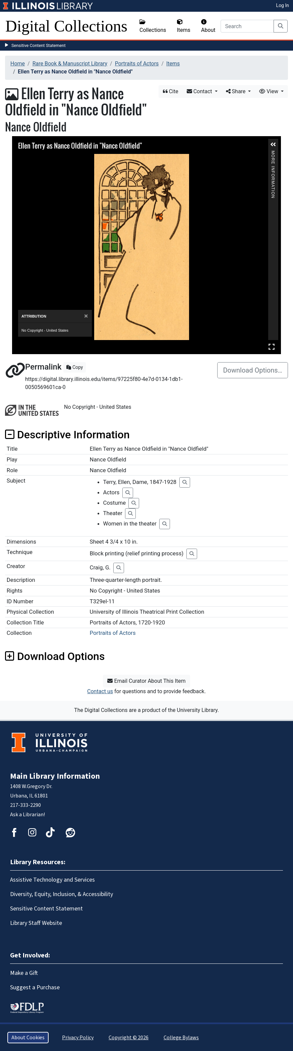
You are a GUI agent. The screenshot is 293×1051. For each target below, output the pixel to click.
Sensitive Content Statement (38, 45)
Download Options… (252, 370)
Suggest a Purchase (35, 987)
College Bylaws (181, 1037)
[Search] (247, 26)
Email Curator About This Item (146, 681)
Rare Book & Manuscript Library (70, 63)
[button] (273, 144)
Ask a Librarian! (27, 814)
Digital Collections (66, 26)
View (269, 91)
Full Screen (272, 346)
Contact (200, 91)
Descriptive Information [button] (67, 434)
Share (236, 91)
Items (183, 26)
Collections (152, 26)
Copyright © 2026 (129, 1037)
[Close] (86, 316)
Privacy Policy (78, 1037)
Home (17, 63)
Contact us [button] (100, 691)
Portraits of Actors (137, 63)
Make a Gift (24, 973)
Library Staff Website (36, 923)
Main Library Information (55, 776)
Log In (282, 5)
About (208, 26)
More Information (273, 153)
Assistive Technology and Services (52, 880)
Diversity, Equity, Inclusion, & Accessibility (61, 894)
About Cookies (28, 1037)
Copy (74, 367)
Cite (170, 91)
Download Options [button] (55, 656)
